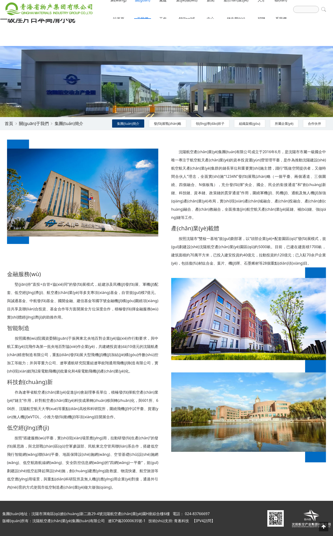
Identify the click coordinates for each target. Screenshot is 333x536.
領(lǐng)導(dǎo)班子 (210, 123)
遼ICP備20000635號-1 (127, 520)
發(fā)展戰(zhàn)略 (167, 123)
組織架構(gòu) (249, 123)
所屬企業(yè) (284, 123)
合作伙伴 (314, 123)
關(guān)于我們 (34, 123)
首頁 (9, 123)
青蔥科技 (181, 520)
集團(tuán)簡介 (69, 123)
